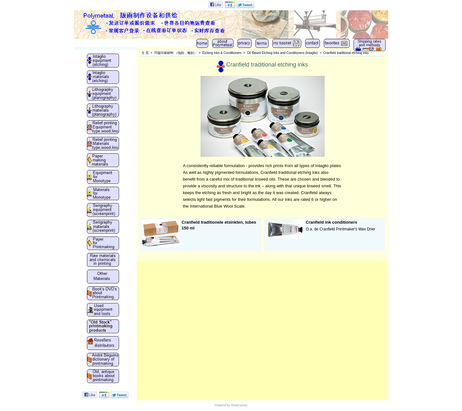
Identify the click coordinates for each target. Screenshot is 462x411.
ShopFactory (238, 405)
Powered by (222, 405)
